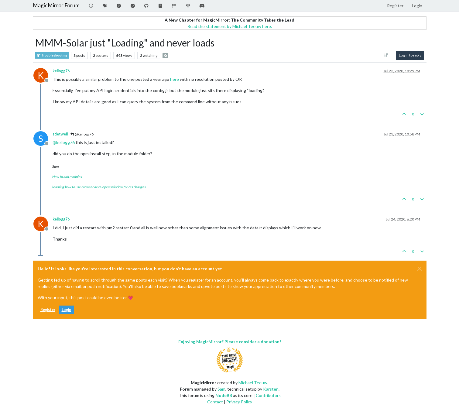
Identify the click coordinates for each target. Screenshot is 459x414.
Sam (221, 389)
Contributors (268, 395)
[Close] (419, 269)
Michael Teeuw (252, 382)
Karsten (271, 389)
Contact (215, 401)
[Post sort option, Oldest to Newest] (386, 55)
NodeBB (223, 395)
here (174, 79)
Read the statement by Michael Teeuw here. (229, 26)
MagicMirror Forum (56, 5)
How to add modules (67, 176)
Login (66, 309)
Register (47, 309)
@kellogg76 (82, 134)
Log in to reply (410, 55)
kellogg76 (61, 71)
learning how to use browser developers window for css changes (99, 187)
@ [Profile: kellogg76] (64, 142)
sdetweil (60, 134)
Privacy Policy (239, 401)
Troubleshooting (52, 55)
